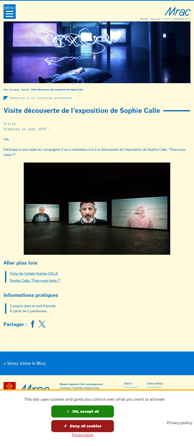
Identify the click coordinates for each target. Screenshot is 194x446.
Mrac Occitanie (11, 89)
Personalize (82, 434)
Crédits (128, 383)
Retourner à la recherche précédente (41, 98)
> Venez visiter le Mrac (25, 363)
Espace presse (155, 383)
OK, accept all (82, 411)
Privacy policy (179, 422)
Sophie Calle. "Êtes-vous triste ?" (35, 280)
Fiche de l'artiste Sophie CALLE (34, 273)
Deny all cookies (82, 426)
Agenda (25, 89)
